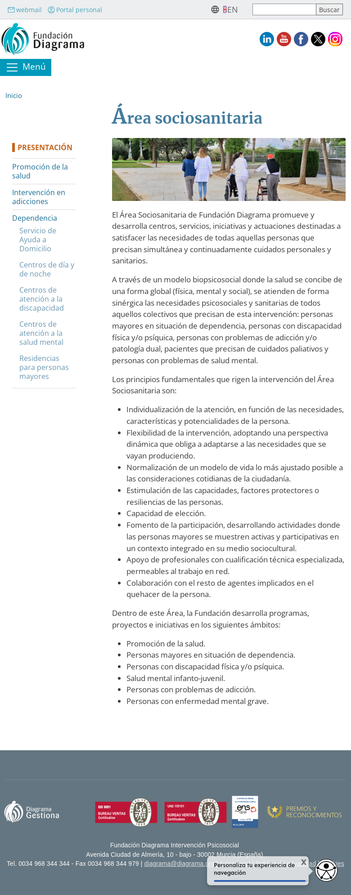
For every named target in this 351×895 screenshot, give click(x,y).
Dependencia (34, 218)
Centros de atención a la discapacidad (41, 299)
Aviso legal (235, 863)
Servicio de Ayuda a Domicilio (37, 240)
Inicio (13, 95)
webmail (24, 9)
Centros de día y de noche (46, 269)
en (232, 9)
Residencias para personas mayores (44, 367)
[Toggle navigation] (25, 67)
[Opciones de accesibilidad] (326, 870)
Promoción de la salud (40, 171)
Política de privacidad (286, 863)
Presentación (45, 147)
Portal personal (74, 9)
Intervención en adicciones (38, 196)
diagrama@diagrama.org (179, 863)
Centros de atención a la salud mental (41, 333)
